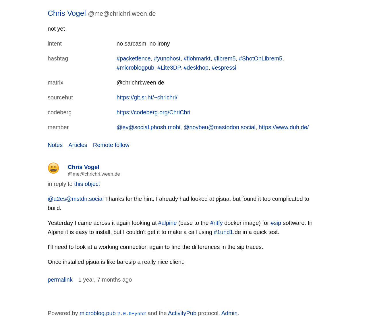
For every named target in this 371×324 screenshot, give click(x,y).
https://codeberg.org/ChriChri (153, 112)
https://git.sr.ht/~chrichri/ (147, 97)
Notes (55, 145)
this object (87, 184)
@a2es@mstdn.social (76, 199)
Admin (229, 313)
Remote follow (111, 145)
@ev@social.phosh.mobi (148, 127)
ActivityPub (182, 313)
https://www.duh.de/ (284, 127)
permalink (60, 279)
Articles (77, 145)
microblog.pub (98, 313)
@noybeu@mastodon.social (219, 127)
